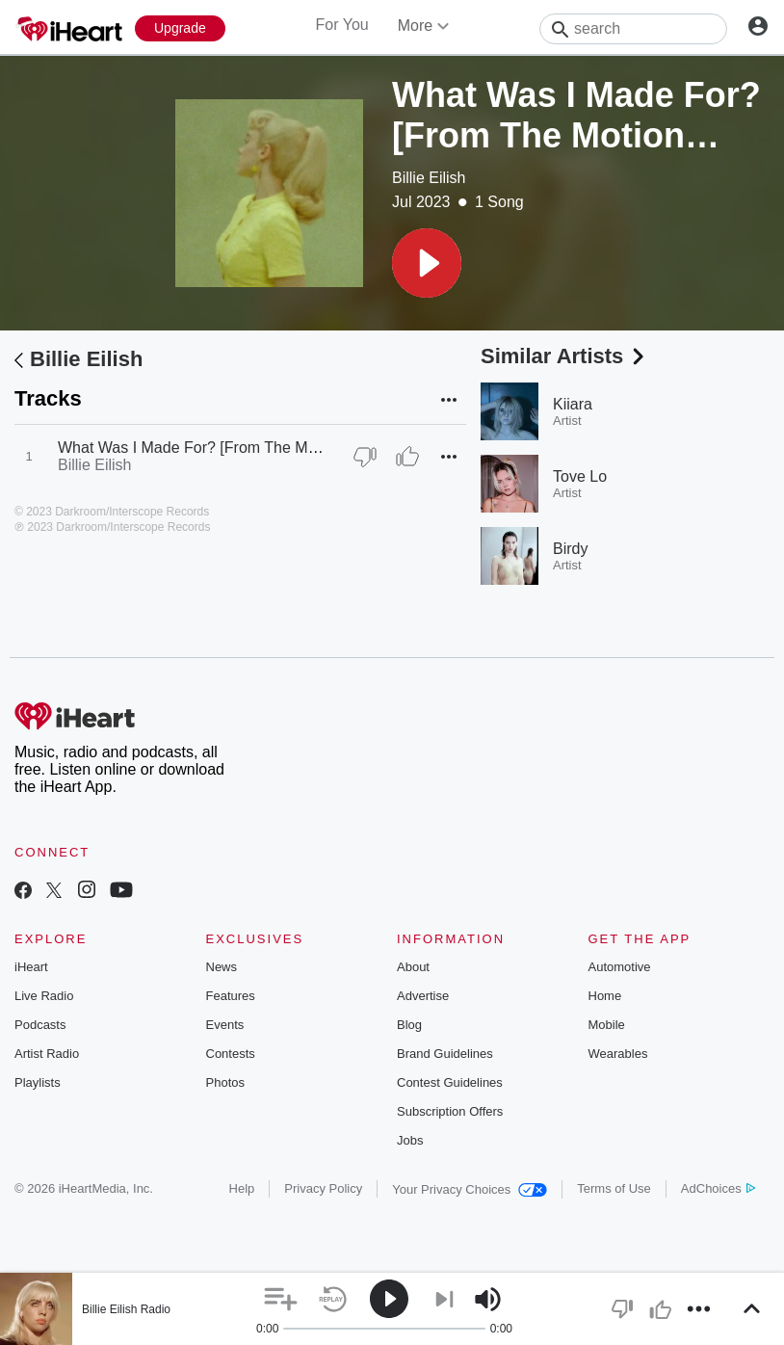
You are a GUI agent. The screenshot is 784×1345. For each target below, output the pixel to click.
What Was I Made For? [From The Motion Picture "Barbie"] (257, 447)
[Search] (633, 28)
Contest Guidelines (450, 1082)
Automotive (619, 967)
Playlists (37, 1082)
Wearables (618, 1053)
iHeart (31, 967)
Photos (225, 1082)
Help (242, 1188)
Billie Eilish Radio (126, 1309)
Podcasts (39, 1024)
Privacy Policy (323, 1188)
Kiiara (572, 404)
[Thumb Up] (407, 456)
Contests (230, 1053)
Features (230, 996)
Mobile (606, 1024)
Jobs (410, 1140)
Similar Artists (564, 356)
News (222, 967)
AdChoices (718, 1188)
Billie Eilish (428, 178)
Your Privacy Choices (469, 1189)
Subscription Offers (450, 1111)
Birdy (570, 549)
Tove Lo (580, 476)
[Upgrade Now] (180, 28)
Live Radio (43, 996)
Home (605, 996)
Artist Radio (46, 1053)
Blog (409, 1024)
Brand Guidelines (445, 1053)
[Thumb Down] (365, 456)
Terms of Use (614, 1188)
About (413, 967)
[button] (426, 263)
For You (342, 24)
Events (225, 1024)
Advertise (423, 996)
